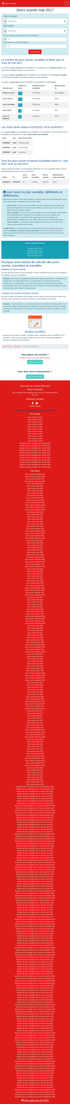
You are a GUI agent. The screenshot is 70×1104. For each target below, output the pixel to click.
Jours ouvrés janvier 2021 (35, 614)
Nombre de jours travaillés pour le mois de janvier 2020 (35, 929)
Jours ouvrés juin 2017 (35, 716)
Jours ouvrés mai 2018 (35, 689)
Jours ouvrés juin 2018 (35, 687)
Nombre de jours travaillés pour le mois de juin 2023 (35, 1026)
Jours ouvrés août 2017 (35, 711)
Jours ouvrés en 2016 (35, 417)
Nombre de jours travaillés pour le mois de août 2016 (35, 803)
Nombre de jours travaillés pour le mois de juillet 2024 (35, 1056)
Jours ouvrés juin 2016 (35, 744)
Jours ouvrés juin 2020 (35, 630)
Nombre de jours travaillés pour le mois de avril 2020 (35, 936)
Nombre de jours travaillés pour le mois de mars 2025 (35, 1075)
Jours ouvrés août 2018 (35, 682)
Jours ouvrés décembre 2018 (35, 673)
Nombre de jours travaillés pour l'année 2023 (35, 462)
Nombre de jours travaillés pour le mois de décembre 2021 (35, 983)
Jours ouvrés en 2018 (35, 422)
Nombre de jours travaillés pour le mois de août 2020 (35, 945)
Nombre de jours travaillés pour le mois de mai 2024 (35, 1052)
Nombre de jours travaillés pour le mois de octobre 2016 (35, 808)
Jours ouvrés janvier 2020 (35, 642)
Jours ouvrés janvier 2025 (35, 500)
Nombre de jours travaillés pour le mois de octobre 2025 (35, 1092)
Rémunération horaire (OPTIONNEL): (16, 42)
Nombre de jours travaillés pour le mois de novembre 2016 (35, 810)
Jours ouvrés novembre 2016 (35, 732)
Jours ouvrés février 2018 (35, 697)
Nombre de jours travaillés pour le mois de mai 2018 (35, 853)
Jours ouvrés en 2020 (35, 429)
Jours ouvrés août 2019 (35, 654)
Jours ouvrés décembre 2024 (35, 502)
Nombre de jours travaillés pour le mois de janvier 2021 (35, 957)
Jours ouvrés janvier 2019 (35, 670)
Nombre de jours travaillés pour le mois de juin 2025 (35, 1082)
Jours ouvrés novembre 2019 (35, 647)
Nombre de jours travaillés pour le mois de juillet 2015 (35, 914)
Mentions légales (35, 406)
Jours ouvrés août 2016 (35, 739)
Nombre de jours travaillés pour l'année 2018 (35, 448)
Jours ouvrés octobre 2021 (35, 592)
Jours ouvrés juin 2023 (35, 545)
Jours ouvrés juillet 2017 (35, 713)
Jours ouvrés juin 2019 (35, 659)
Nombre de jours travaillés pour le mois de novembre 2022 (35, 1009)
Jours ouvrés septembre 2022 (35, 566)
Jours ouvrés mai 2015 (35, 775)
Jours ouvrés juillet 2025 (35, 486)
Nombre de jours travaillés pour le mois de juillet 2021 (35, 971)
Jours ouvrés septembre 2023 (35, 538)
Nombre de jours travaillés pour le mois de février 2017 (35, 817)
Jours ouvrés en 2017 (35, 419)
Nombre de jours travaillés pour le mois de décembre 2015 (35, 926)
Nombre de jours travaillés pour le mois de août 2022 (35, 1002)
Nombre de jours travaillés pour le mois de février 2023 (35, 1016)
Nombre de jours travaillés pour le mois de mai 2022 (35, 995)
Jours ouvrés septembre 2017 (35, 708)
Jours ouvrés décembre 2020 (35, 616)
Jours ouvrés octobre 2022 (35, 564)
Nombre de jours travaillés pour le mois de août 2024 (35, 1059)
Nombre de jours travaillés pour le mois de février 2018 (35, 846)
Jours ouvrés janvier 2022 (35, 585)
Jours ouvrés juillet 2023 (35, 543)
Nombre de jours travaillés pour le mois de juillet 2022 (35, 1000)
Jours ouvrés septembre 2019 (35, 652)
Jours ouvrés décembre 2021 (35, 588)
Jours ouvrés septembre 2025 (35, 481)
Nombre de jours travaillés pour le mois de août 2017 (35, 832)
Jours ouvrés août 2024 (35, 512)
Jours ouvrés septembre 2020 (35, 623)
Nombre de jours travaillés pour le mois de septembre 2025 (35, 1089)
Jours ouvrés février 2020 (35, 640)
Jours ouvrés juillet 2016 (35, 742)
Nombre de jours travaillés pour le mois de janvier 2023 (35, 1014)
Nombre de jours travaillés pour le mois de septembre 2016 (35, 805)
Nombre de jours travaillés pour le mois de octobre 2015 (35, 921)
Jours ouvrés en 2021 (35, 431)
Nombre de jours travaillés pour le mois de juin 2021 (35, 969)
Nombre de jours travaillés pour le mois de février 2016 (35, 789)
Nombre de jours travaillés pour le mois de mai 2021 (35, 966)
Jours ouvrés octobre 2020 (35, 621)
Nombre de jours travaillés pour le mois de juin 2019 (35, 884)
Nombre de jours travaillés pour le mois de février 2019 (35, 874)
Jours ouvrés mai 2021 (35, 604)
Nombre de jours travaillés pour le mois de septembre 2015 (35, 919)
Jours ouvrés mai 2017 (35, 718)
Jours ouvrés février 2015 (35, 782)
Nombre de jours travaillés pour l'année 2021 (35, 457)
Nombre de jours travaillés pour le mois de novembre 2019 (35, 895)
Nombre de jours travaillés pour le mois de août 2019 (35, 888)
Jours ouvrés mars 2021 (35, 609)
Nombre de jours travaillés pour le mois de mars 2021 (35, 962)
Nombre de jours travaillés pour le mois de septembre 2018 (35, 862)
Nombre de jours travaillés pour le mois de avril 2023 (35, 1021)
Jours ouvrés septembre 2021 (35, 595)
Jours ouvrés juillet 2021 (35, 600)
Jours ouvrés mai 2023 (35, 547)
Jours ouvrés (9, 3)
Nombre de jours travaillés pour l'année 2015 (35, 453)
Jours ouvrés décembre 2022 (35, 559)
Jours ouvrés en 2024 (35, 438)
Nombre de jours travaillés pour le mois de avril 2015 (35, 907)
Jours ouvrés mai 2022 (35, 576)
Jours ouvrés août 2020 (35, 626)
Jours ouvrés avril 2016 (35, 749)
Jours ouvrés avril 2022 (35, 578)
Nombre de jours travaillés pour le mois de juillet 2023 (35, 1028)
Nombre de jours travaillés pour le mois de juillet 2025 (35, 1085)
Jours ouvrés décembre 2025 (35, 474)
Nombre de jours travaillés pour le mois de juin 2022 (35, 997)
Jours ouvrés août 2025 (35, 483)
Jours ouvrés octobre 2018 (35, 678)
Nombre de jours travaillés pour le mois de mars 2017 (35, 820)
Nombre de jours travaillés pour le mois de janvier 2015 (35, 900)
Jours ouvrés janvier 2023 (35, 557)
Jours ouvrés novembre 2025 (35, 476)
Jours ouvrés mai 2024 (35, 519)
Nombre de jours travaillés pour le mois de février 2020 (35, 931)
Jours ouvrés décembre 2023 (35, 531)
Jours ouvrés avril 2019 (35, 663)
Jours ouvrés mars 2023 (35, 552)
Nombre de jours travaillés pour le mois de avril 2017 (35, 822)
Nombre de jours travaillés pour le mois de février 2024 (35, 1045)
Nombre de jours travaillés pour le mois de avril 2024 (35, 1049)
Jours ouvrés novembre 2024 (35, 505)
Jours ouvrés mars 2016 (35, 751)
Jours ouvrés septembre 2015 (35, 765)
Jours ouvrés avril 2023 (35, 550)
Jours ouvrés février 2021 (35, 611)
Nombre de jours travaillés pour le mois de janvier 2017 (35, 815)
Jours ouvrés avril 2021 (35, 607)
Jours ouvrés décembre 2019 (35, 644)
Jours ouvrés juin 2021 (35, 602)
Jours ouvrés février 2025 (35, 498)
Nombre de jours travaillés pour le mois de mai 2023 (35, 1023)
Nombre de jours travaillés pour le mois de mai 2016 (35, 796)
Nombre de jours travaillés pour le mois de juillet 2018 (35, 858)
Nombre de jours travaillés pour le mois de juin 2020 (35, 940)
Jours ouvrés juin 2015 (35, 772)
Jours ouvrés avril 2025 (35, 493)
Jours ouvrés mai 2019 (35, 661)
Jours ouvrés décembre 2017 (35, 701)
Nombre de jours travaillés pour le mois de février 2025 (35, 1073)
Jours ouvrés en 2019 (35, 424)
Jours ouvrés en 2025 (35, 441)
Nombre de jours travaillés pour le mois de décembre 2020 (35, 955)
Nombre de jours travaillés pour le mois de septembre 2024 (35, 1061)
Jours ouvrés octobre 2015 (35, 763)
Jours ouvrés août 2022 (35, 569)
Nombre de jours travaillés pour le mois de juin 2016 (35, 798)
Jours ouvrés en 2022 (35, 434)
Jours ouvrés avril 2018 (35, 692)
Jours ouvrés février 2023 (35, 554)
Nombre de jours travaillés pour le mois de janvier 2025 (35, 1071)
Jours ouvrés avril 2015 (35, 777)
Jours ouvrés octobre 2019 (35, 649)
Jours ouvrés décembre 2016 (35, 730)
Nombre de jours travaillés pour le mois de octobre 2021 (35, 978)
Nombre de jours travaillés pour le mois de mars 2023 (35, 1019)
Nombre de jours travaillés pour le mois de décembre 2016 (35, 813)
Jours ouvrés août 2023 (35, 540)
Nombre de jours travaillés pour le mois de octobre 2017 (35, 836)
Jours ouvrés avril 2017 (35, 720)
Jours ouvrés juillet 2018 (35, 685)
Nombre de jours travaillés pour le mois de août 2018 (35, 860)
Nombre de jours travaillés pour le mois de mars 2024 (35, 1047)
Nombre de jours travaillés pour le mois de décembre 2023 (35, 1040)
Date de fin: (8, 26)
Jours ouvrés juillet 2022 (35, 571)
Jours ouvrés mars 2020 (35, 637)
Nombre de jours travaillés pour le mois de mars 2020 (35, 933)
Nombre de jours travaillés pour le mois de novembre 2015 (35, 924)
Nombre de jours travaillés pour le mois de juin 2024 (35, 1054)
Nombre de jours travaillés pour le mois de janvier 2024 (35, 1042)
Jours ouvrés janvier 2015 (35, 784)
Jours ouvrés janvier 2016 (35, 756)
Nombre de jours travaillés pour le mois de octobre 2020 (35, 950)
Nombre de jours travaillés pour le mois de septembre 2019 (35, 891)
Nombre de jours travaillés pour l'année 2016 (35, 443)
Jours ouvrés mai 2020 (35, 633)
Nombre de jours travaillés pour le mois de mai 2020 (35, 938)
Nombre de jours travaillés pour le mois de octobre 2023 (35, 1035)
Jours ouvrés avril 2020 (35, 635)
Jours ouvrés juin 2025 (35, 488)
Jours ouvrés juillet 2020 (35, 628)
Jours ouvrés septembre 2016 (35, 737)
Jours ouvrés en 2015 (35, 427)
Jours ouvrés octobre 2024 (35, 507)
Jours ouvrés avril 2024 (35, 521)
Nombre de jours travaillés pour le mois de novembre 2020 (35, 952)
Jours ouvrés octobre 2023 (35, 536)
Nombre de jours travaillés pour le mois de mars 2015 (35, 905)
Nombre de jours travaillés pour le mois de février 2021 (35, 959)
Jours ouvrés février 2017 (35, 725)
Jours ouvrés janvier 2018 (35, 699)
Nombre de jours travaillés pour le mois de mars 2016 (35, 791)
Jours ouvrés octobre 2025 (35, 479)
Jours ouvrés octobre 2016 (35, 734)
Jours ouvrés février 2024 (35, 526)
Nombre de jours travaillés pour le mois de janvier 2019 (35, 872)
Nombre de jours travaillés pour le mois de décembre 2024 (35, 1068)
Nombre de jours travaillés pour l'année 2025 (35, 467)
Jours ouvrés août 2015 (35, 768)
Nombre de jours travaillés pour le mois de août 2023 (35, 1030)
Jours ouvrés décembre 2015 (35, 758)
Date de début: (10, 16)
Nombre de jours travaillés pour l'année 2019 (35, 450)
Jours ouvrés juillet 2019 (35, 656)
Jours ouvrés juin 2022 (35, 573)
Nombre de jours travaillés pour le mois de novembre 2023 (35, 1037)
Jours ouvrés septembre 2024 (35, 510)
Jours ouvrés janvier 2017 (35, 727)
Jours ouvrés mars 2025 (35, 495)
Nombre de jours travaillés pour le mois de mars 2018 (35, 848)
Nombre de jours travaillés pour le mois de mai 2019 (35, 881)
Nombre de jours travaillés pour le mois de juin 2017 (35, 827)
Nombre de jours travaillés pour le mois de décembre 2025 (35, 1097)
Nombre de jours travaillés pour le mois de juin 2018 (35, 855)
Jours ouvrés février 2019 (35, 668)
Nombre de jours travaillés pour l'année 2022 (35, 460)
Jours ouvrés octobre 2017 (35, 706)
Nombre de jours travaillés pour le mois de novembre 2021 (35, 981)
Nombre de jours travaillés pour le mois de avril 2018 (35, 850)
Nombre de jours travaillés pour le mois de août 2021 (35, 973)
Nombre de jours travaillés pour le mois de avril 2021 (35, 964)
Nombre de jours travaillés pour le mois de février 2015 (35, 903)
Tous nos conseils (35, 377)
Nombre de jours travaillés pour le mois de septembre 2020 (35, 948)
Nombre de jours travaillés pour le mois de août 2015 (35, 917)
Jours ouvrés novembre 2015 (35, 760)
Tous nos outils (35, 362)
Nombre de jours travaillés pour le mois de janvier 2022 (35, 985)
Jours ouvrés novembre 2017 (35, 704)
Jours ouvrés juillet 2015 (35, 770)
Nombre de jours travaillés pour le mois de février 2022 (35, 988)
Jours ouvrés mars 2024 (35, 524)
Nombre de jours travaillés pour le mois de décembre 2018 (35, 869)
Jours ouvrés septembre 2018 (35, 680)
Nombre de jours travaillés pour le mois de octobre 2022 (35, 1007)
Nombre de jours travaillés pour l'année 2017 (35, 445)
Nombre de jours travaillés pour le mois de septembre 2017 (35, 834)
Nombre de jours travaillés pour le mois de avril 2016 (35, 794)
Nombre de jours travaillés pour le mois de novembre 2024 (35, 1066)
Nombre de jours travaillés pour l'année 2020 (35, 455)
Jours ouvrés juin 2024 (35, 517)
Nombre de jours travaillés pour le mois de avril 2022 (35, 992)
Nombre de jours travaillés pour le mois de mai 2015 (35, 910)
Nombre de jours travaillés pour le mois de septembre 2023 (35, 1033)
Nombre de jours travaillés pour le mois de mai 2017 (35, 824)
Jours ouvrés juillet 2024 (35, 514)
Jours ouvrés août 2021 (35, 597)
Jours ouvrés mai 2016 (35, 746)
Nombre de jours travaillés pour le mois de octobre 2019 (35, 893)
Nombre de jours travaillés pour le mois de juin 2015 (35, 912)
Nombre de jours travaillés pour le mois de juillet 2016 (35, 801)
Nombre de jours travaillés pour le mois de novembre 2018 (35, 867)
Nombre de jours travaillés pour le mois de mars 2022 (35, 990)
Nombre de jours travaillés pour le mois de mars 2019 (35, 876)
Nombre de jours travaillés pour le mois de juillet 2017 (35, 829)
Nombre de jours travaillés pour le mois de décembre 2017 (35, 841)
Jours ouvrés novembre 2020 (35, 618)
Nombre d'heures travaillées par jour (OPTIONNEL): (21, 35)
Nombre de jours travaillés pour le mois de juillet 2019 (35, 886)
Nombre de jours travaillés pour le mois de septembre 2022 (35, 1004)
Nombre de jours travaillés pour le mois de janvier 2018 (35, 843)
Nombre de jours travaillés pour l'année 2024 (35, 464)
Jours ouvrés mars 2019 (35, 666)
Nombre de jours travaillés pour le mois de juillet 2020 (35, 943)
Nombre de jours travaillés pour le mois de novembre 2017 (35, 839)
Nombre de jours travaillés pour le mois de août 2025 (35, 1087)
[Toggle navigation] (67, 3)
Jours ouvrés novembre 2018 (35, 675)
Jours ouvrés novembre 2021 (35, 590)
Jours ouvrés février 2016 (35, 753)
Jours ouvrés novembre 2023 (35, 533)
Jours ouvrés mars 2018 (35, 694)
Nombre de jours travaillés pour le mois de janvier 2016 (35, 786)
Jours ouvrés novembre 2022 (35, 562)
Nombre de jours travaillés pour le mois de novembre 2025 (35, 1094)
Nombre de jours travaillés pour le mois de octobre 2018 (35, 865)
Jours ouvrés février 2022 (35, 583)
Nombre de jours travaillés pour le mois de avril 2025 (35, 1078)
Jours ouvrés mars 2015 (35, 779)
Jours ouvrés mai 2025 (35, 491)
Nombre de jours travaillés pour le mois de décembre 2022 (35, 1011)
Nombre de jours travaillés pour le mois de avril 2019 (35, 879)
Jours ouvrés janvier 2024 (35, 528)
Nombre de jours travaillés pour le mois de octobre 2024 (35, 1064)
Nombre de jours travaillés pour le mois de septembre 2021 (35, 976)
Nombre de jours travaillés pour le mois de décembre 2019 (35, 898)
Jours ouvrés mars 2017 (35, 723)
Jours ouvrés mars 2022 (35, 581)
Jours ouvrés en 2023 (35, 436)
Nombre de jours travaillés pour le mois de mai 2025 (35, 1080)
